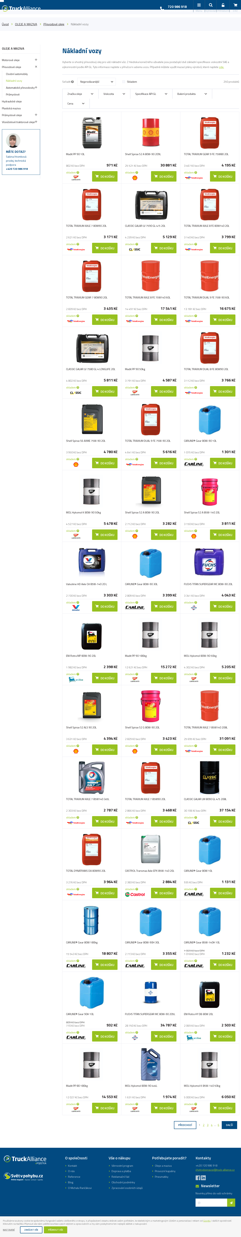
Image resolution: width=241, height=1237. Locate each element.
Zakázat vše (35, 1230)
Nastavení (10, 1230)
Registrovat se (120, 632)
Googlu (7, 1223)
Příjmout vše (61, 1230)
